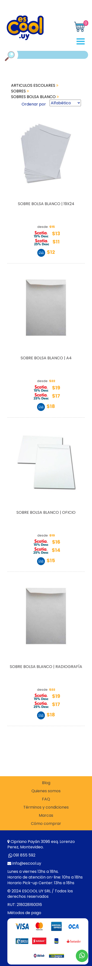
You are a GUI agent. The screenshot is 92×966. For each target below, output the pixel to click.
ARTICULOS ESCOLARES (34, 85)
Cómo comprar (46, 823)
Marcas (46, 815)
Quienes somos (46, 791)
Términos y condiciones (46, 807)
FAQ (46, 799)
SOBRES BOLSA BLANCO (35, 97)
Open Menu (82, 41)
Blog (46, 783)
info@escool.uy (26, 863)
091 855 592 (24, 855)
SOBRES (20, 91)
